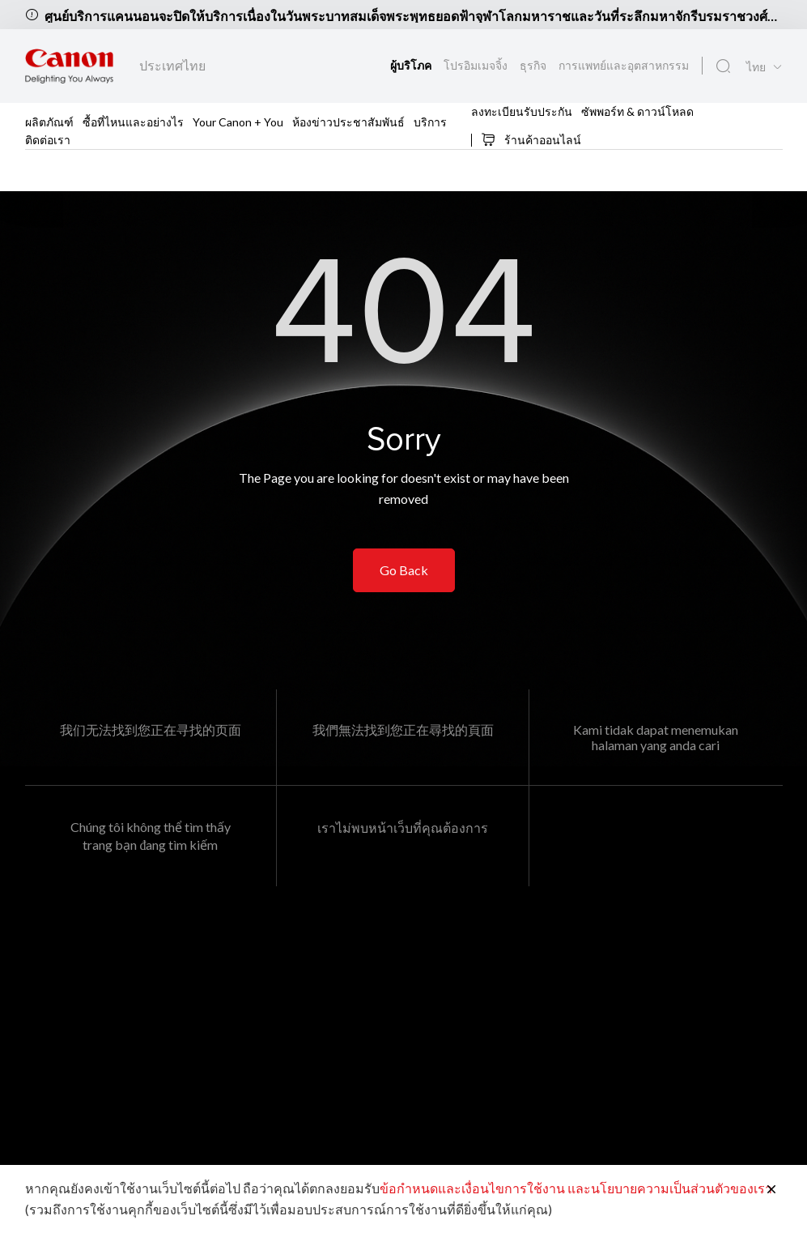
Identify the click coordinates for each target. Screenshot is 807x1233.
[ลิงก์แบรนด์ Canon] (69, 66)
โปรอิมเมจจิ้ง (477, 65)
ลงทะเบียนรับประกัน (521, 111)
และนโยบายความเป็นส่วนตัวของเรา (669, 1188)
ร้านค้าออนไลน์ (531, 139)
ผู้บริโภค (412, 65)
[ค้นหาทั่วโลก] (723, 66)
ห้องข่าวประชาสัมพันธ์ (348, 122)
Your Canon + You (238, 122)
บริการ (430, 122)
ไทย (756, 67)
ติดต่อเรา (47, 140)
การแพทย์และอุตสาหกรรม (624, 65)
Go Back (404, 570)
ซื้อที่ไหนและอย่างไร (133, 122)
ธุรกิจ (534, 65)
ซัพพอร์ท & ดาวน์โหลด (637, 111)
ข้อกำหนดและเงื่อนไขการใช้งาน (472, 1188)
